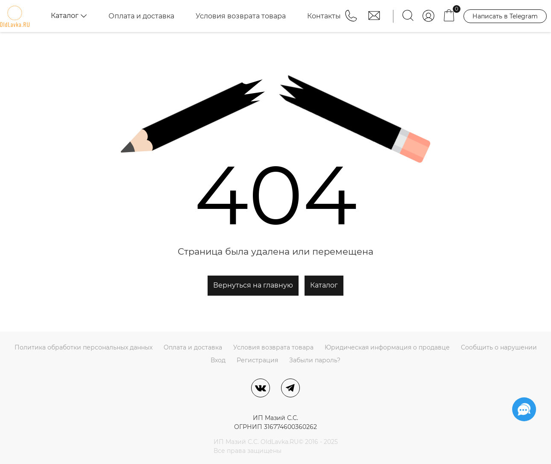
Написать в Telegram (505, 16)
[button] (352, 19)
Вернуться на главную (253, 285)
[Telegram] (290, 388)
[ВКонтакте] (260, 388)
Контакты (324, 16)
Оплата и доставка (141, 16)
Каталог (324, 285)
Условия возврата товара (241, 16)
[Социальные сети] (524, 409)
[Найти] (408, 16)
